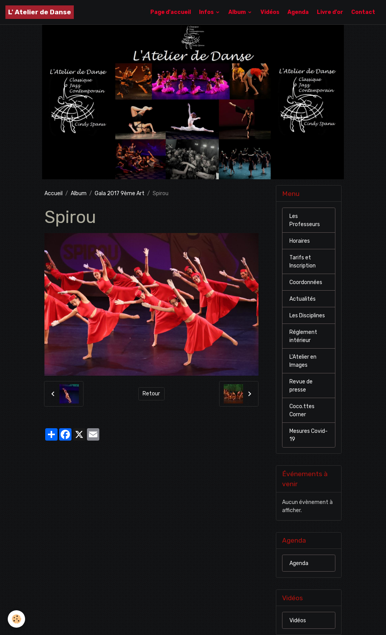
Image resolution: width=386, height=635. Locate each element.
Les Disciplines (307, 315)
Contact (363, 12)
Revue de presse (301, 385)
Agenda (298, 12)
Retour (151, 393)
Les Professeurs (304, 220)
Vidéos (269, 12)
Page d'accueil (170, 12)
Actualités (302, 299)
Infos (207, 12)
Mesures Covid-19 (308, 435)
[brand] (39, 12)
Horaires (299, 241)
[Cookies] (16, 619)
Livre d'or (330, 12)
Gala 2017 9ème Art (120, 193)
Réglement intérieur (303, 336)
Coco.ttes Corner (302, 410)
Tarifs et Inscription (302, 261)
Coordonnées (305, 282)
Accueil (53, 193)
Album (237, 12)
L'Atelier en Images (302, 361)
